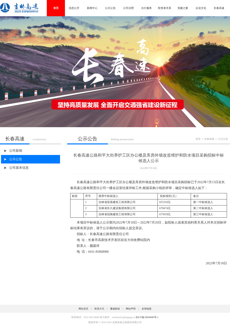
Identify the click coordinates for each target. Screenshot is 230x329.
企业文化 (201, 8)
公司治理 (128, 8)
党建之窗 (182, 8)
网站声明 (131, 308)
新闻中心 (92, 8)
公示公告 (110, 8)
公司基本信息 (19, 167)
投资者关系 (164, 8)
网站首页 (83, 308)
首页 (56, 8)
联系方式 (99, 308)
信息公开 (74, 8)
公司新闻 (15, 150)
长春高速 (219, 8)
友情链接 (146, 308)
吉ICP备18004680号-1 (147, 317)
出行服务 (146, 8)
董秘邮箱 (115, 308)
